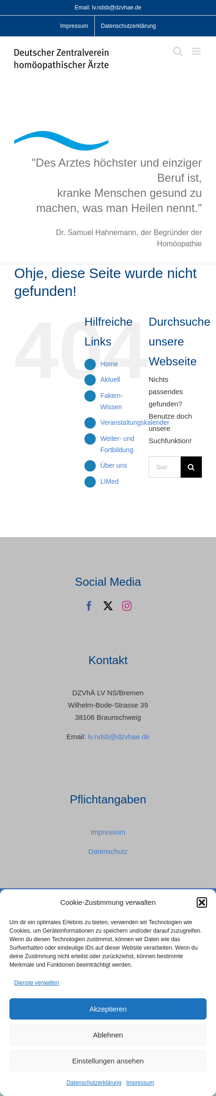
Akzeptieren (107, 1009)
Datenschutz (107, 851)
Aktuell (110, 379)
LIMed (109, 481)
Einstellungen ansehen (108, 1061)
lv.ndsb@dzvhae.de (119, 737)
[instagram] (127, 606)
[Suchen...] (165, 467)
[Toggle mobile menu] (197, 51)
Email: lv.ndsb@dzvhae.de (108, 7)
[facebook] (89, 606)
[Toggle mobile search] (178, 51)
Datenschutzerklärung (94, 1082)
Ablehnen (108, 1035)
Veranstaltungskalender (134, 422)
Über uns (113, 465)
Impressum (140, 1082)
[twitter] (108, 606)
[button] (202, 902)
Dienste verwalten (36, 982)
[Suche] (191, 467)
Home (109, 364)
